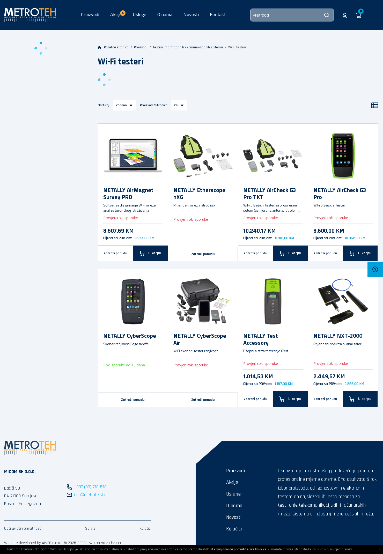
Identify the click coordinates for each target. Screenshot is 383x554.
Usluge (139, 14)
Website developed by (22, 543)
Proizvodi (90, 14)
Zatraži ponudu (115, 253)
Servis (90, 528)
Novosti (191, 14)
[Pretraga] (292, 15)
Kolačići (145, 528)
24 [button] (176, 105)
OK (378, 549)
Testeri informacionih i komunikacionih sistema (188, 47)
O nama (164, 14)
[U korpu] (150, 253)
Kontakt (218, 14)
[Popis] (375, 105)
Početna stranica (113, 47)
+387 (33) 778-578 (90, 487)
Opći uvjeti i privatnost (22, 528)
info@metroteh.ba (90, 495)
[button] (345, 15)
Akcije (232, 482)
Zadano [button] (121, 105)
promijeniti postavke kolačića (303, 549)
